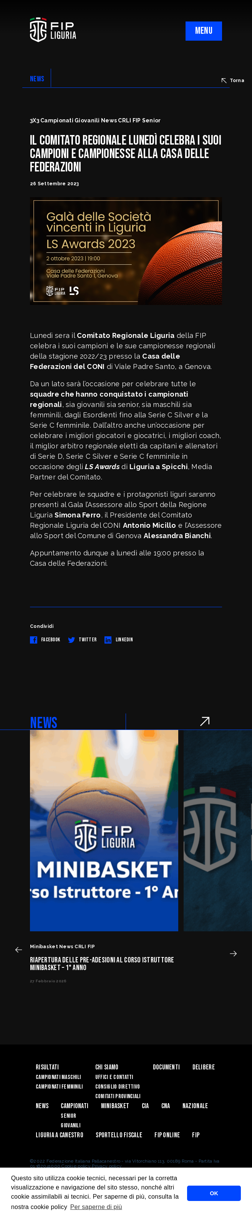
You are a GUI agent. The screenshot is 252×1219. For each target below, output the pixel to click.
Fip (195, 1135)
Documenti (166, 1067)
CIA (145, 1106)
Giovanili (70, 1125)
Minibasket (115, 1106)
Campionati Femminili (59, 1087)
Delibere (203, 1067)
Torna (233, 80)
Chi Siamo (107, 1067)
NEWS (37, 79)
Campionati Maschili (58, 1077)
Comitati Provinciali (118, 1096)
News (42, 1106)
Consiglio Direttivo (117, 1087)
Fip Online (167, 1135)
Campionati (74, 1106)
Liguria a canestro (59, 1135)
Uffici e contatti (114, 1077)
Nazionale (195, 1106)
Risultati (47, 1067)
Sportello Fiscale (119, 1135)
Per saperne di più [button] (96, 1207)
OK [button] (214, 1193)
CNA (165, 1106)
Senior (68, 1116)
